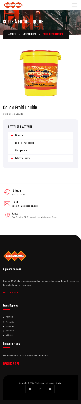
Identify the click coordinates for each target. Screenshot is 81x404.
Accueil (9, 316)
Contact (9, 334)
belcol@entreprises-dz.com (25, 205)
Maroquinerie (21, 151)
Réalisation (40, 383)
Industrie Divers (22, 158)
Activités (10, 326)
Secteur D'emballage (24, 143)
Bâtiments (20, 135)
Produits (10, 322)
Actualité (10, 330)
